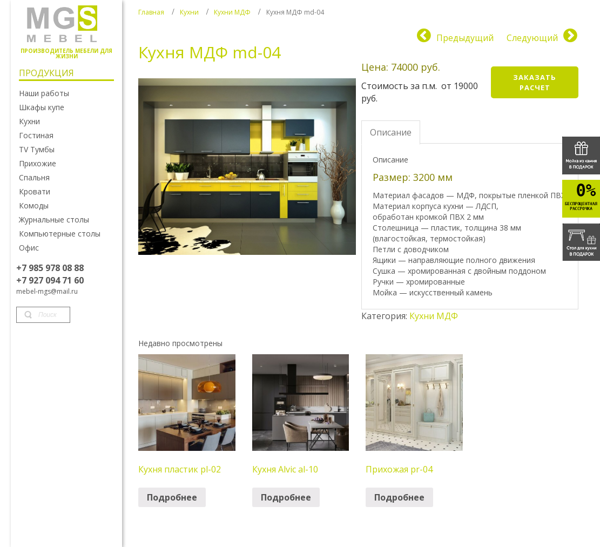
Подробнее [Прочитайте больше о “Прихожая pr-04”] (399, 497)
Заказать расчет (534, 82)
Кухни (189, 12)
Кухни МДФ (232, 12)
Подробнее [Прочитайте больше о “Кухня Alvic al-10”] (286, 497)
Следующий (532, 38)
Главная (151, 12)
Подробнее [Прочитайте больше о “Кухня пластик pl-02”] (172, 497)
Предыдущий (465, 38)
